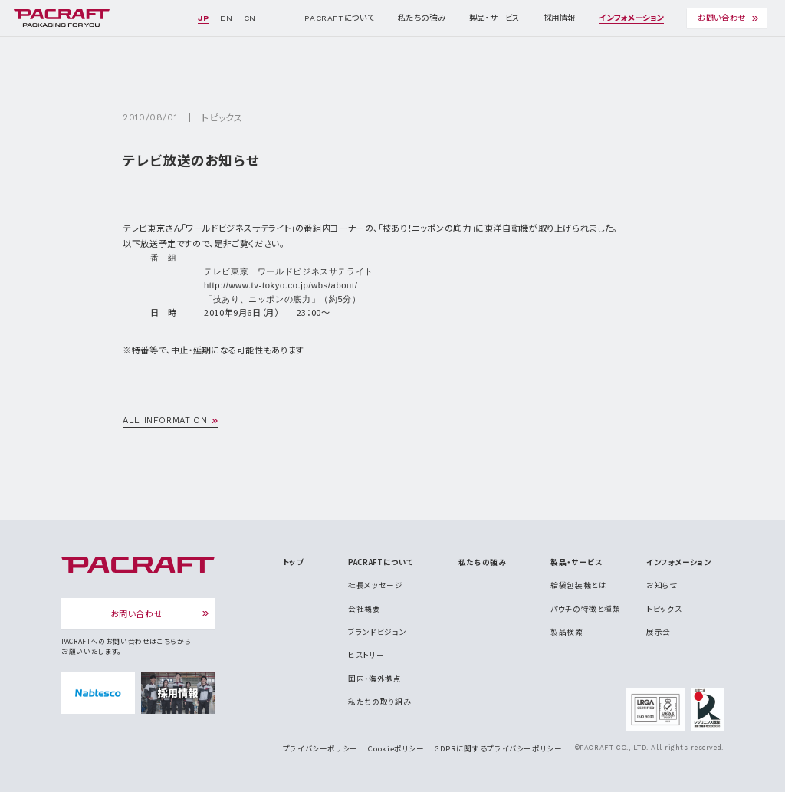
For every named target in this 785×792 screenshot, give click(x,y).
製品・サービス (494, 18)
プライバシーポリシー (320, 748)
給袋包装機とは (578, 585)
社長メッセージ (375, 585)
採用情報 (560, 18)
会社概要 (364, 608)
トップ (293, 562)
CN (250, 18)
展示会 (658, 631)
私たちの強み (422, 18)
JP (203, 18)
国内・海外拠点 (374, 678)
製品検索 (566, 631)
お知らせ (662, 585)
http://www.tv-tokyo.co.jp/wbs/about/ (280, 285)
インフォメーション (631, 18)
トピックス (222, 116)
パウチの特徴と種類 (585, 608)
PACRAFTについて (339, 18)
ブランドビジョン (377, 631)
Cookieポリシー (396, 748)
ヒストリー (366, 654)
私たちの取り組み (379, 701)
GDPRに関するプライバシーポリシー (498, 748)
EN (226, 18)
